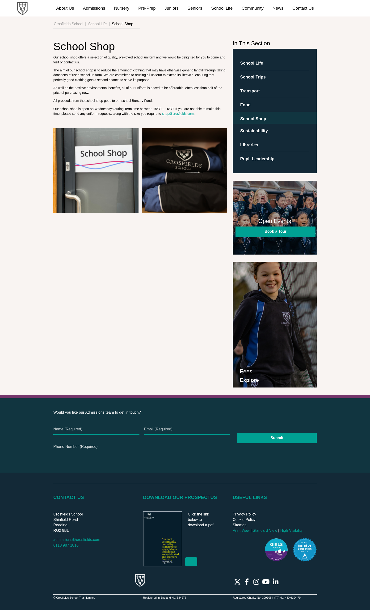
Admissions (94, 8)
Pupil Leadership (257, 159)
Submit (277, 438)
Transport (250, 91)
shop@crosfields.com (178, 113)
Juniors (171, 8)
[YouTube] (266, 582)
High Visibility (291, 530)
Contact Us (303, 8)
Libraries (249, 145)
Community (253, 8)
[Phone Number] (141, 447)
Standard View (265, 530)
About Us (65, 8)
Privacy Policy (244, 514)
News (278, 8)
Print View (241, 530)
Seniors (195, 8)
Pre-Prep (147, 8)
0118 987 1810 (66, 545)
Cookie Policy (244, 520)
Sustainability (254, 130)
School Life (222, 8)
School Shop (253, 118)
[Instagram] (256, 582)
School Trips (253, 77)
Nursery (121, 8)
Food (245, 105)
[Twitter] (237, 582)
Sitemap (240, 525)
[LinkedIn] (276, 582)
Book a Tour (277, 231)
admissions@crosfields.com (76, 540)
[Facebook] (247, 582)
